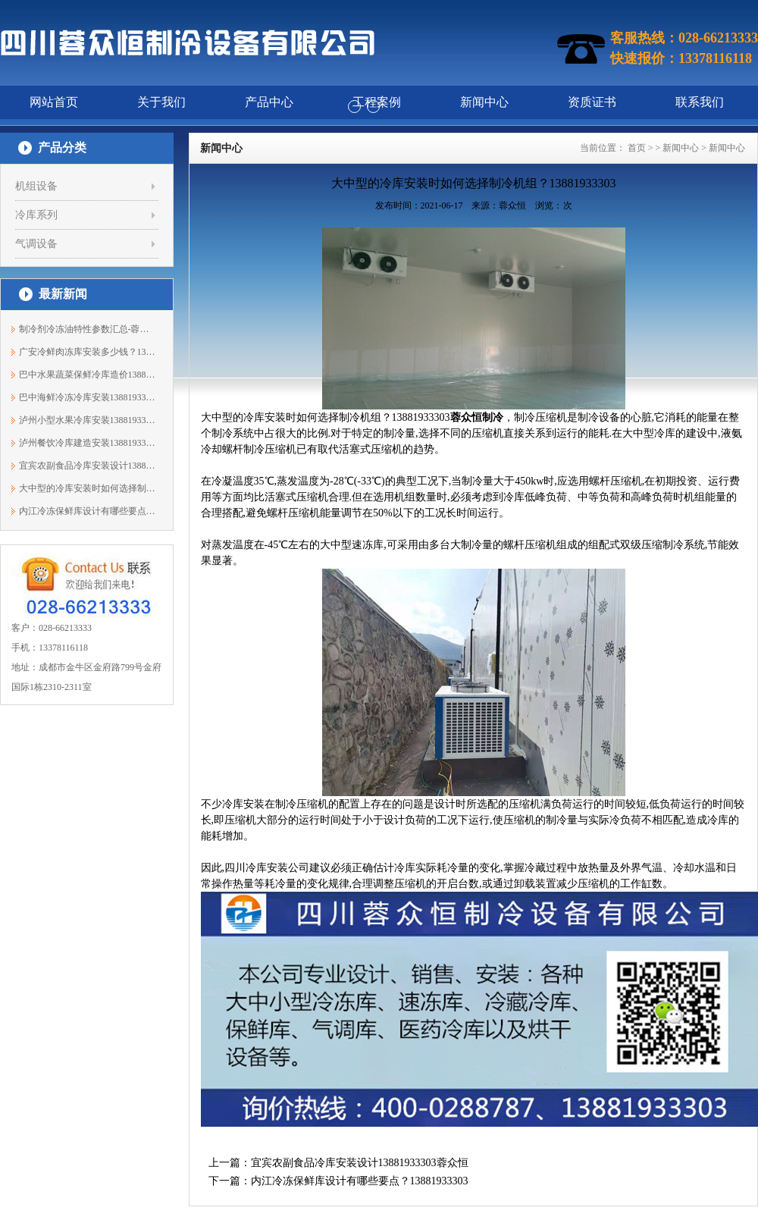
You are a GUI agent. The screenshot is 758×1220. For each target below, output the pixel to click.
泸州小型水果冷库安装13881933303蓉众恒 (87, 420)
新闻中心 (680, 148)
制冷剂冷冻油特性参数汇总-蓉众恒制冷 (87, 329)
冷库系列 (36, 215)
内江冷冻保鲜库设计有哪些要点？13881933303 (87, 511)
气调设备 (36, 243)
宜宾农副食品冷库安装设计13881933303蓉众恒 (87, 465)
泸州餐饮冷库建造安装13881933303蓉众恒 (87, 443)
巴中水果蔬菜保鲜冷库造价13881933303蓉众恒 (87, 374)
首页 (637, 148)
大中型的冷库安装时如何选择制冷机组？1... (87, 488)
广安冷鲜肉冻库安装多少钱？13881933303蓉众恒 (87, 352)
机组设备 (36, 186)
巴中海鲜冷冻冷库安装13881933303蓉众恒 (87, 397)
